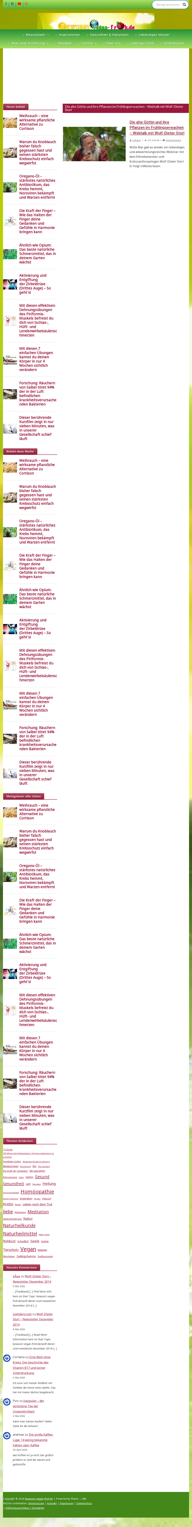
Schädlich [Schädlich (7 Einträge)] (23, 1241)
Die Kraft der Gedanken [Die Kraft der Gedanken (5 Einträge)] (15, 1171)
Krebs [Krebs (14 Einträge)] (8, 1204)
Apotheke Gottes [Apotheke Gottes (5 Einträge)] (12, 1161)
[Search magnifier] (184, 4)
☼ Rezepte (63, 43)
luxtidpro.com (22, 1314)
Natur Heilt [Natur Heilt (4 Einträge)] (44, 1234)
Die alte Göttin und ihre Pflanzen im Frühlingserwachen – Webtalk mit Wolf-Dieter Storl (156, 127)
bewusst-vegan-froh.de (39, 1498)
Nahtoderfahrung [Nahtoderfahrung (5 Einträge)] (12, 1219)
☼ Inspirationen (67, 35)
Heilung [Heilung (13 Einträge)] (49, 1183)
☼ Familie (85, 43)
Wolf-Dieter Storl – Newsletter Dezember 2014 (33, 1319)
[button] (47, 34)
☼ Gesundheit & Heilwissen (107, 35)
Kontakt (52, 1503)
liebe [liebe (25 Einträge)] (8, 1211)
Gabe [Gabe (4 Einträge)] (21, 1177)
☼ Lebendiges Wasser (152, 35)
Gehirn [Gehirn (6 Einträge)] (29, 1177)
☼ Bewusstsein (34, 35)
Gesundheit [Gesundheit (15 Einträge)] (13, 1183)
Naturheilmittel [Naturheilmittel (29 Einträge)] (20, 1233)
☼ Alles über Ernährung (26, 43)
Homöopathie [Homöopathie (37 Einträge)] (37, 1191)
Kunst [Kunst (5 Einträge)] (18, 1204)
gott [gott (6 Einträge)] (28, 1184)
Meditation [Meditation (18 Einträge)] (38, 1211)
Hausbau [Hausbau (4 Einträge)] (36, 1184)
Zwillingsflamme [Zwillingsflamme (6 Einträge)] (26, 1256)
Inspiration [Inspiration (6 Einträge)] (26, 1198)
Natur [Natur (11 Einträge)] (28, 1218)
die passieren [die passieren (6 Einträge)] (37, 1171)
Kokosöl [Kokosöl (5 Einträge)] (46, 1198)
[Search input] (168, 4)
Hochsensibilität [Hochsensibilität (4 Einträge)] (11, 1192)
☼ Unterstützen (172, 43)
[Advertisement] (96, 76)
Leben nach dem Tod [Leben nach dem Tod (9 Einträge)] (37, 1204)
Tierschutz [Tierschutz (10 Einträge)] (11, 1250)
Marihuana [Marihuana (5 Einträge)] (20, 1212)
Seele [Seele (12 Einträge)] (34, 1241)
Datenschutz (84, 1503)
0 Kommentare (172, 140)
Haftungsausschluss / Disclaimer (24, 1508)
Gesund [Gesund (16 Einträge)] (42, 1176)
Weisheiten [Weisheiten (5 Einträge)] (9, 1256)
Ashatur (136, 140)
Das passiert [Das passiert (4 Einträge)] (44, 1166)
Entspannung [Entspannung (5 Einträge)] (10, 1177)
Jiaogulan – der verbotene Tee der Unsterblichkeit (28, 1406)
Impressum (66, 1503)
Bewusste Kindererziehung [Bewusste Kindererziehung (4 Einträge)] (36, 1161)
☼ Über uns (112, 43)
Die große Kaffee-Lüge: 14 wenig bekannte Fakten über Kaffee (33, 1440)
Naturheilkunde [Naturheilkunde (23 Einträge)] (19, 1225)
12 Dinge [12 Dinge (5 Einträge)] (8, 1149)
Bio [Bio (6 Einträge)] (34, 1166)
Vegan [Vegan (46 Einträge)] (28, 1249)
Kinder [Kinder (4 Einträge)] (37, 1198)
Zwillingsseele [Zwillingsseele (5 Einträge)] (45, 1256)
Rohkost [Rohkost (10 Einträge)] (9, 1241)
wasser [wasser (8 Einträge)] (42, 1250)
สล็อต (16, 1276)
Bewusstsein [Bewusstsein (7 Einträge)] (10, 1166)
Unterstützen (36, 1503)
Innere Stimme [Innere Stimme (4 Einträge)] (10, 1198)
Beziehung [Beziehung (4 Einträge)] (25, 1166)
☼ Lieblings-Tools (140, 43)
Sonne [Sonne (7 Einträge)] (45, 1241)
